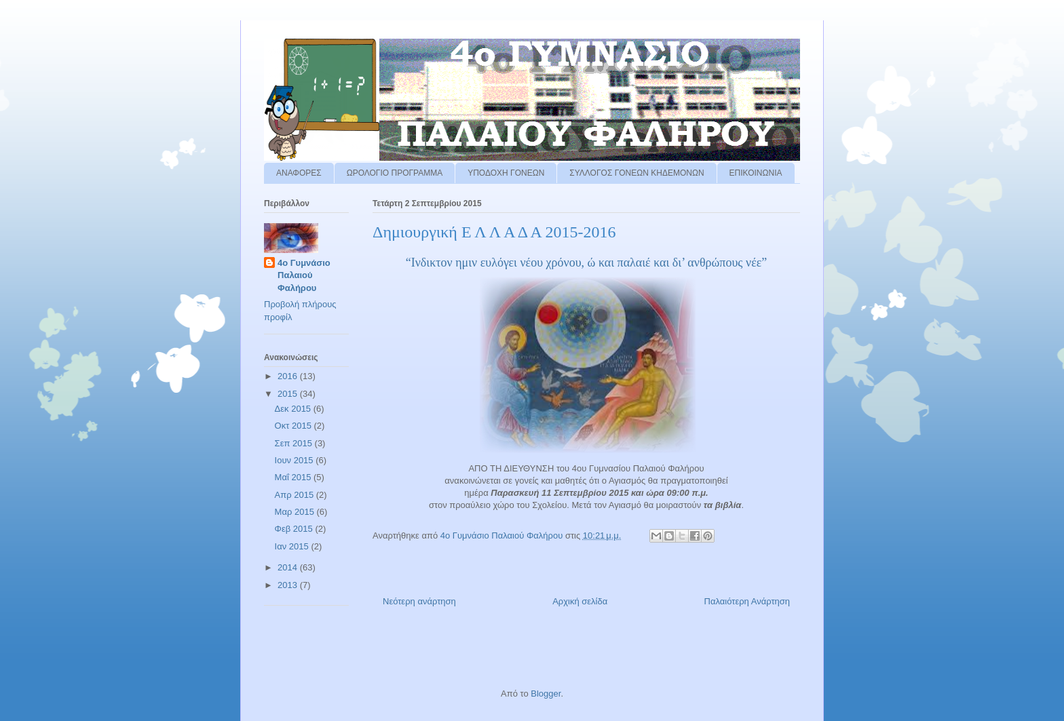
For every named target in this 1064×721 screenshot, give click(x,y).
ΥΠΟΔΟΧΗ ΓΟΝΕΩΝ (506, 173)
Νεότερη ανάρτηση (419, 601)
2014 (289, 567)
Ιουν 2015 (295, 460)
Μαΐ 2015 (294, 477)
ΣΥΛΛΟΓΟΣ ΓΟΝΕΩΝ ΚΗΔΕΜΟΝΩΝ (636, 173)
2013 (289, 585)
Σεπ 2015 (295, 443)
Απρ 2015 (295, 495)
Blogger (545, 693)
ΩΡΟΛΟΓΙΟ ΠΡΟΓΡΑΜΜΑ (395, 173)
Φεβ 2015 (295, 529)
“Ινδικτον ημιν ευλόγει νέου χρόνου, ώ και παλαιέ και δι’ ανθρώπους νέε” (586, 262)
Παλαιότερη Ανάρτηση (747, 601)
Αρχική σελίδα (579, 601)
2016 (289, 376)
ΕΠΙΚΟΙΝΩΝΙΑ (755, 173)
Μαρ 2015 (296, 512)
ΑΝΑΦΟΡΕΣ (299, 173)
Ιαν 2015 (293, 546)
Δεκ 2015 (294, 409)
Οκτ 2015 (294, 426)
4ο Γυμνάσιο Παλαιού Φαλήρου (304, 275)
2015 (289, 394)
